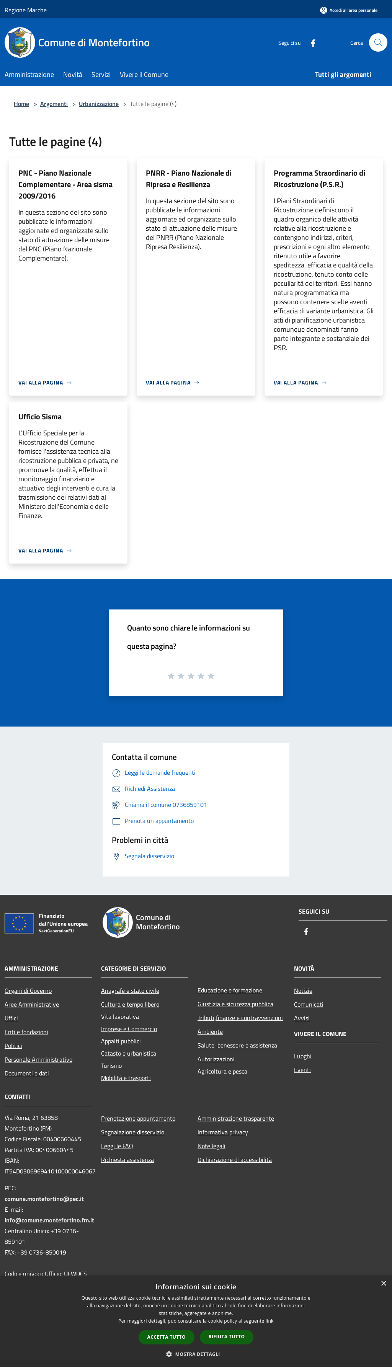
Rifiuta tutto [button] (227, 1336)
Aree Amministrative (32, 1004)
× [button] (383, 1284)
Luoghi (303, 1056)
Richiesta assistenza (127, 1159)
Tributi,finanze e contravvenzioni (240, 1017)
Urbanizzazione (99, 103)
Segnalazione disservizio (132, 1132)
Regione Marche (26, 10)
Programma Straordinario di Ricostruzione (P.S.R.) (319, 178)
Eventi (302, 1069)
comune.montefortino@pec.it (44, 1198)
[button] (196, 1354)
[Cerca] (378, 42)
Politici (13, 1045)
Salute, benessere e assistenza (237, 1045)
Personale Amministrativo (38, 1059)
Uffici (11, 1018)
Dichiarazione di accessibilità (235, 1159)
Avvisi (302, 1018)
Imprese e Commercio (129, 1028)
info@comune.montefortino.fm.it (49, 1220)
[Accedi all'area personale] (348, 10)
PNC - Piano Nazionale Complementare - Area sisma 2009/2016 (65, 184)
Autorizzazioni (216, 1059)
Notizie (303, 990)
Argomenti (54, 103)
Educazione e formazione (230, 990)
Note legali (211, 1145)
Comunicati (308, 1004)
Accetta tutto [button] (166, 1337)
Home (21, 103)
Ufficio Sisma (40, 416)
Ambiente (210, 1031)
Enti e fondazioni (26, 1031)
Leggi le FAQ (117, 1145)
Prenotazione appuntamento (138, 1118)
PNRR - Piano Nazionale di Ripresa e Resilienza (189, 178)
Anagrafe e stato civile (130, 990)
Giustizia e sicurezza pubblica (235, 1004)
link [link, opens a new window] (270, 1321)
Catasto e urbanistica (128, 1053)
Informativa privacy (223, 1132)
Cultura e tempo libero (130, 1004)
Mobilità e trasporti (126, 1077)
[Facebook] (310, 42)
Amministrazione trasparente (236, 1118)
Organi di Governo (28, 990)
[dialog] (196, 1321)
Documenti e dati (27, 1073)
